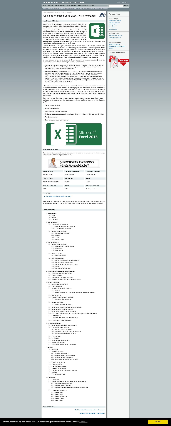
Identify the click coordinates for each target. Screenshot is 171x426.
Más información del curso (115, 35)
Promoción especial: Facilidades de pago (58, 196)
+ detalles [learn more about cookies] (83, 422)
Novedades (50, 5)
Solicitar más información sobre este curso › (90, 410)
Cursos (45, 12)
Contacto (92, 5)
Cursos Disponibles (71, 5)
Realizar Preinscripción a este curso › (92, 413)
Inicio (118, 2)
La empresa (125, 2)
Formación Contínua (83, 5)
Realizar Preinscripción (115, 37)
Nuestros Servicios (60, 5)
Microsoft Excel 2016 (114, 44)
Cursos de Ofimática (66, 12)
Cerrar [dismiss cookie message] (157, 422)
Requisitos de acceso (114, 22)
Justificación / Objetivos (115, 20)
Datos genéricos (113, 25)
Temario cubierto (113, 29)
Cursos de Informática (54, 12)
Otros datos (112, 27)
